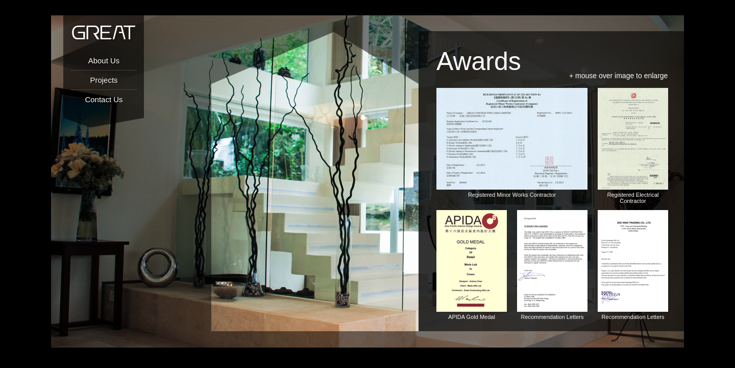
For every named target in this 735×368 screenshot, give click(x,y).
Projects (103, 80)
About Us (104, 60)
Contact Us (103, 99)
